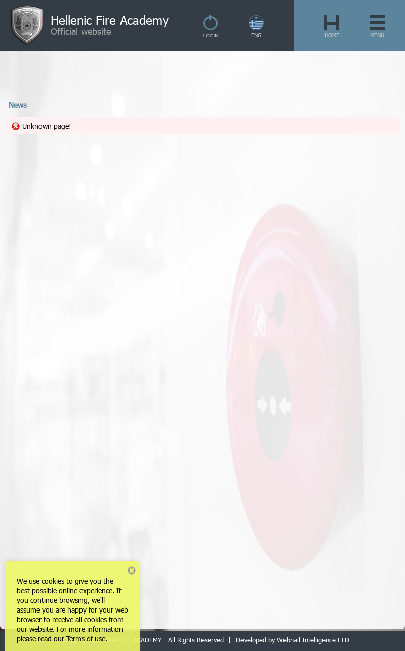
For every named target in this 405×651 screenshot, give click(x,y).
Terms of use (85, 638)
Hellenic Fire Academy (110, 20)
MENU (377, 35)
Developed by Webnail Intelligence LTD (292, 640)
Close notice (132, 570)
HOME (332, 35)
